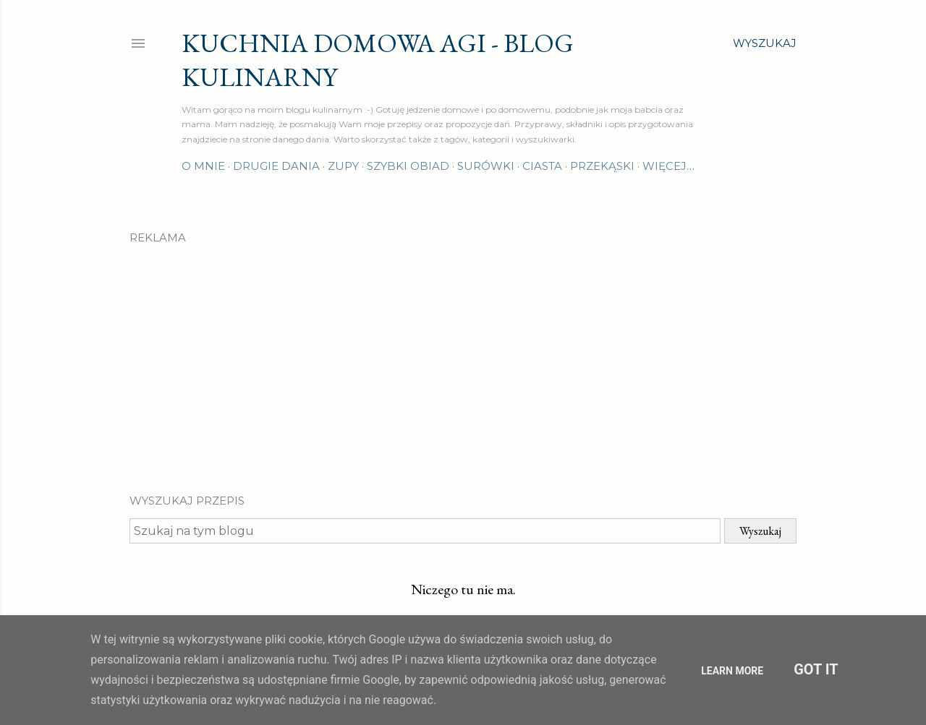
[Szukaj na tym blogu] (425, 531)
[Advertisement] (463, 356)
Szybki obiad (408, 166)
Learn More (732, 671)
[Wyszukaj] (765, 43)
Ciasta (542, 166)
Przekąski (602, 166)
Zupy (343, 166)
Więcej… (668, 166)
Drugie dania (276, 166)
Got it (816, 669)
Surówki (485, 166)
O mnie (203, 166)
